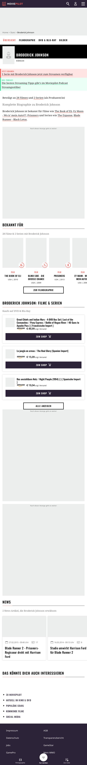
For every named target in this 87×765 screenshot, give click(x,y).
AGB (46, 730)
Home (5, 32)
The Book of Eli (63, 111)
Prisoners (33, 115)
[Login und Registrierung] (75, 4)
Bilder (63, 40)
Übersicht (9, 40)
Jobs (8, 745)
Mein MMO (49, 752)
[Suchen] (68, 4)
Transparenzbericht (54, 737)
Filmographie (27, 40)
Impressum (12, 730)
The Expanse (65, 115)
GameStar (49, 745)
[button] (20, 761)
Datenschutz (12, 737)
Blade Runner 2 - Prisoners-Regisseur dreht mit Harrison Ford (22, 652)
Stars (12, 32)
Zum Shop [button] (43, 336)
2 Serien (38, 97)
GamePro (10, 752)
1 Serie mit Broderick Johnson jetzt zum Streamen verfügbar (37, 74)
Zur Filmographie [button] (43, 290)
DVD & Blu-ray (47, 40)
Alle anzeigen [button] (43, 406)
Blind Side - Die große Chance (36, 277)
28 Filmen (22, 97)
